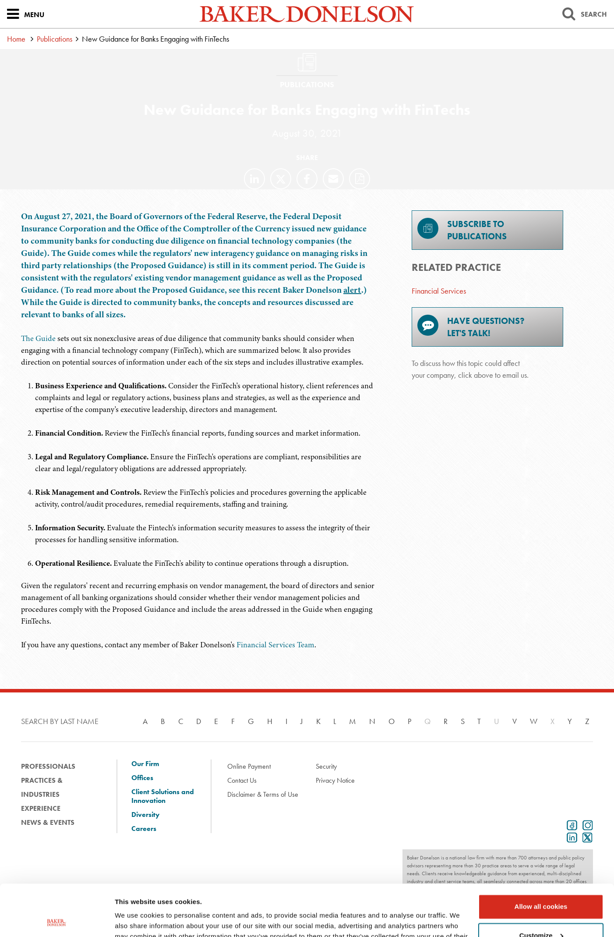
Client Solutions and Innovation (162, 796)
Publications (54, 39)
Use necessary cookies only (541, 912)
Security (326, 766)
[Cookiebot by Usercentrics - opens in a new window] (56, 919)
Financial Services (439, 291)
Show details (135, 919)
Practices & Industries (42, 787)
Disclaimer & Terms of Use (262, 794)
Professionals (48, 766)
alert (352, 290)
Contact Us (242, 780)
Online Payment (249, 766)
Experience (40, 808)
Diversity (145, 814)
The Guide (38, 338)
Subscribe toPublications (462, 230)
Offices (142, 778)
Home (16, 39)
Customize (541, 883)
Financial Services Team (275, 644)
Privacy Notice (335, 780)
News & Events (47, 822)
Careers (143, 828)
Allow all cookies (541, 855)
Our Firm (145, 764)
